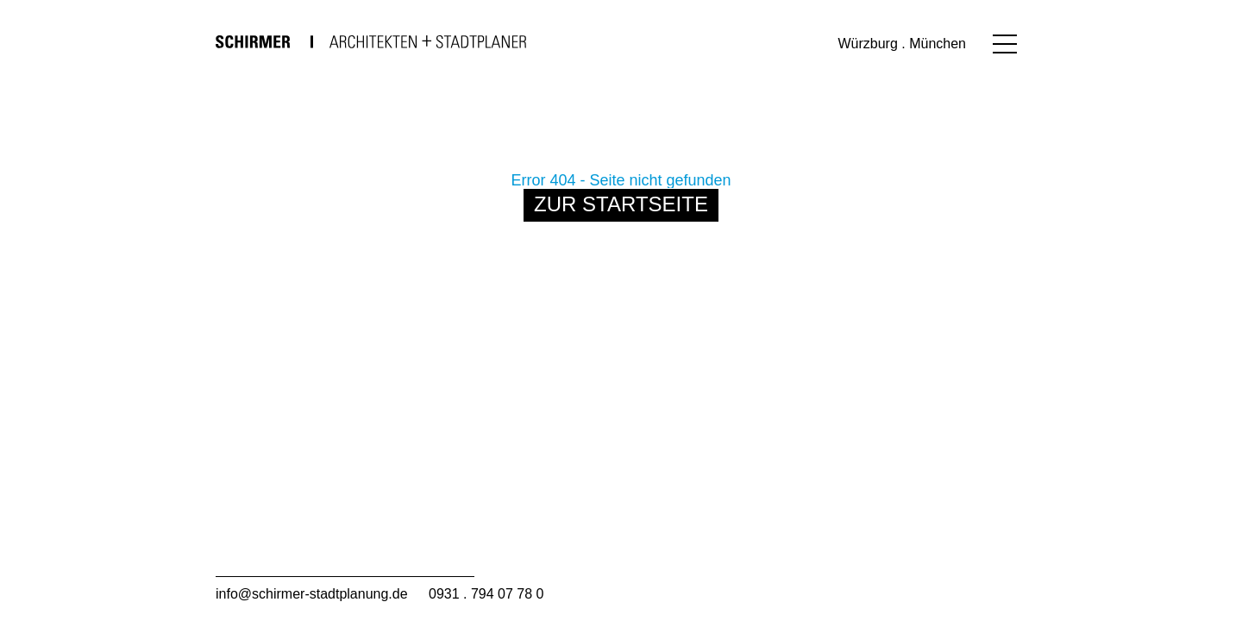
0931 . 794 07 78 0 (486, 593)
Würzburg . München (901, 43)
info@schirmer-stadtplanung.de (312, 593)
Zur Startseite (621, 204)
